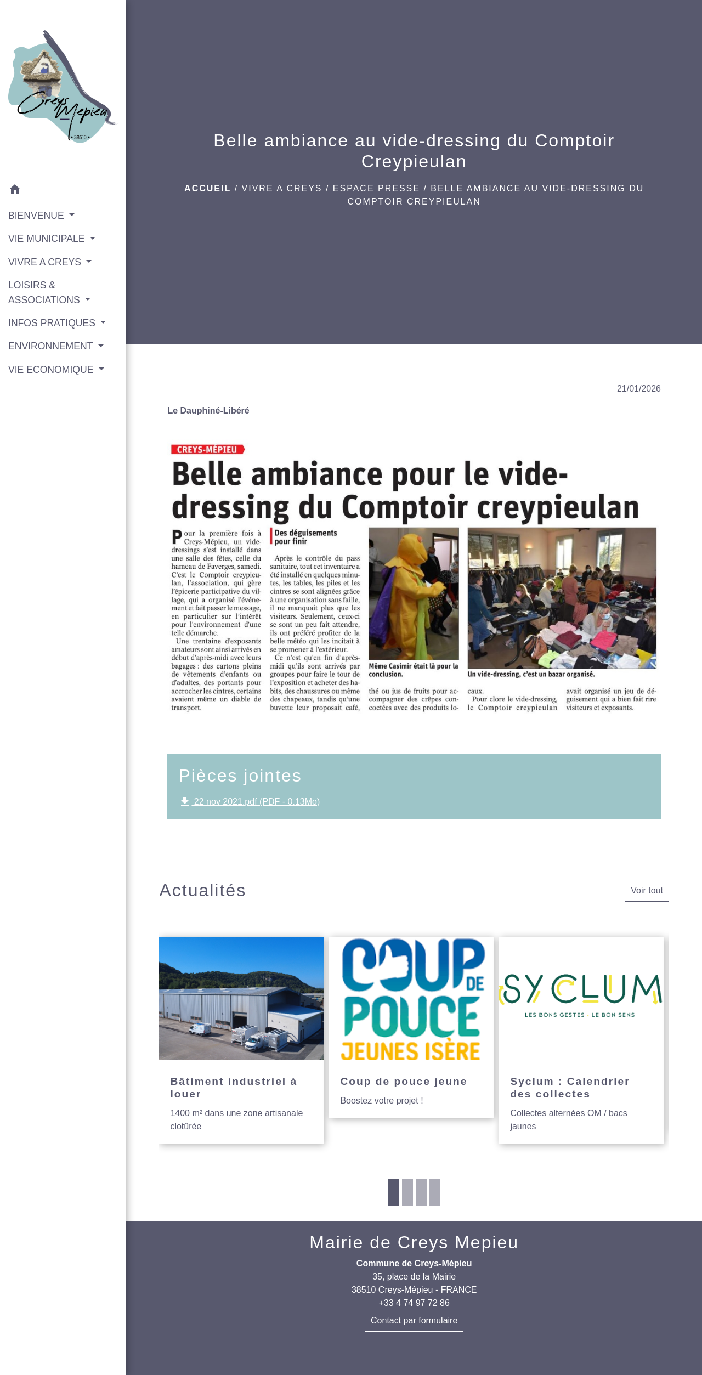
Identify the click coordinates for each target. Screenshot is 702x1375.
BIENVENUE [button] (37, 215)
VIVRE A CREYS (282, 188)
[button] (63, 191)
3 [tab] (421, 1192)
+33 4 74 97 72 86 (413, 1303)
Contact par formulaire (414, 1320)
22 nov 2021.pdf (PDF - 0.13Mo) (249, 801)
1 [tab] (393, 1192)
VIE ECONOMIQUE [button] (52, 369)
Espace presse (376, 188)
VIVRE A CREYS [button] (46, 262)
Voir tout (647, 890)
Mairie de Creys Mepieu (414, 1242)
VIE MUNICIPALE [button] (47, 238)
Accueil (207, 188)
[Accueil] (63, 88)
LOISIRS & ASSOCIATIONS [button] (45, 292)
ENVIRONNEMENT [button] (51, 346)
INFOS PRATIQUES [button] (53, 323)
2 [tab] (407, 1192)
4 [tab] (434, 1192)
